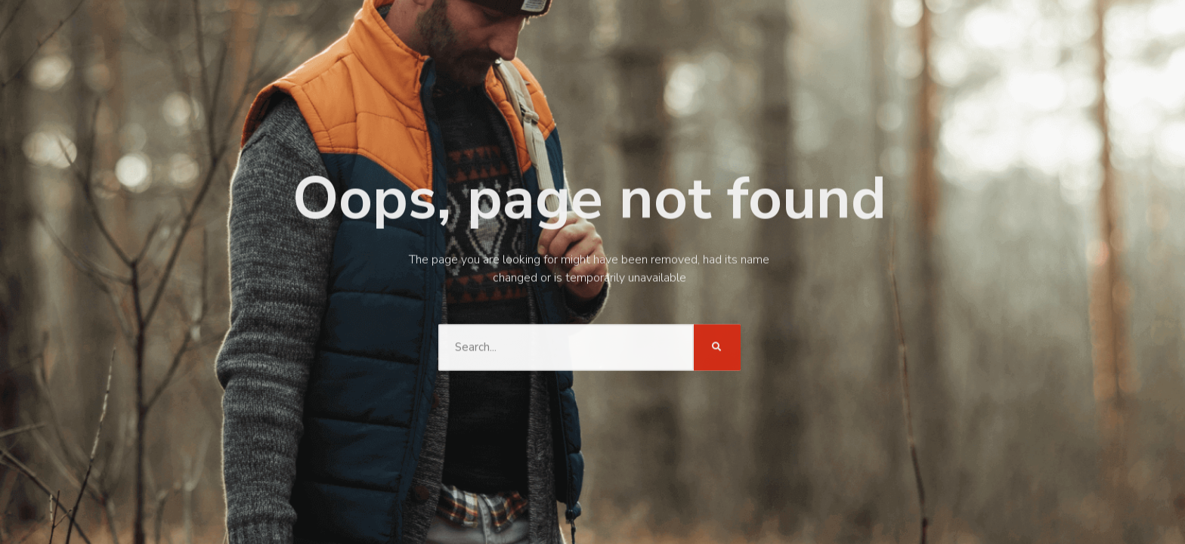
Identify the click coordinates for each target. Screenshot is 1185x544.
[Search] (717, 345)
